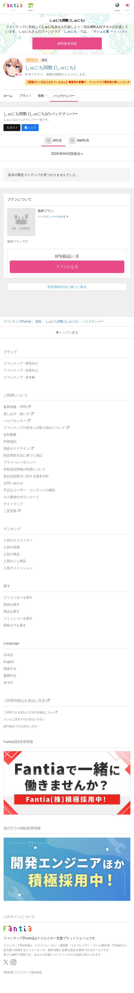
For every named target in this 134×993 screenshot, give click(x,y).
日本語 (8, 655)
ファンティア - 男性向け (20, 363)
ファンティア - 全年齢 (19, 377)
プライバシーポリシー (19, 462)
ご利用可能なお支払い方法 (26, 701)
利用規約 (9, 441)
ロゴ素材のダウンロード (21, 497)
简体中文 (9, 669)
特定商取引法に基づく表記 (22, 455)
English (8, 662)
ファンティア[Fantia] (27, 972)
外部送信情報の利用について (24, 469)
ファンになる (67, 266)
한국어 (8, 682)
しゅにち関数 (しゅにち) (50, 67)
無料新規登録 (67, 43)
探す (6, 586)
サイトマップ (13, 504)
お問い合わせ (13, 483)
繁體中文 (9, 675)
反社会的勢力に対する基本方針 (26, 476)
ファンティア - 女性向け (20, 370)
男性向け (31, 60)
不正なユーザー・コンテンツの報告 (29, 490)
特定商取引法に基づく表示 (67, 287)
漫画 (44, 60)
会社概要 (9, 434)
